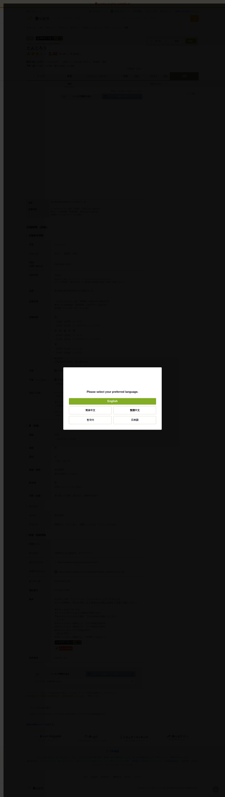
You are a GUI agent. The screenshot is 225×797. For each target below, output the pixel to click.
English (112, 401)
